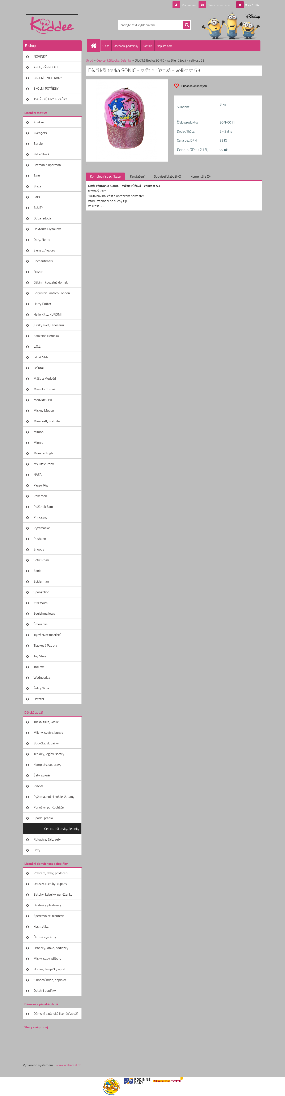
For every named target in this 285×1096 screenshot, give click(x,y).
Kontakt (147, 46)
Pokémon (40, 495)
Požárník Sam (43, 506)
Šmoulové (41, 624)
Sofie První (41, 559)
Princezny (40, 517)
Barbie (38, 143)
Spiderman (41, 581)
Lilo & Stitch (42, 357)
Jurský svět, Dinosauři (49, 325)
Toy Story (40, 656)
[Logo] (52, 24)
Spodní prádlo (43, 817)
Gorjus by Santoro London (52, 292)
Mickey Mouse (44, 410)
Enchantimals (43, 260)
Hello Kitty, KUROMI (47, 314)
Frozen (38, 271)
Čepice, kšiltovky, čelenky (61, 828)
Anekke (39, 122)
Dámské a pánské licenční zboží (56, 1013)
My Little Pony (44, 463)
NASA (38, 474)
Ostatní (39, 698)
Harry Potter (42, 303)
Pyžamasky (42, 527)
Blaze (37, 186)
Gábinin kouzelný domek (51, 282)
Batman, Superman (47, 164)
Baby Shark (42, 154)
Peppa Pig (41, 485)
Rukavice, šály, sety (47, 839)
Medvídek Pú (43, 399)
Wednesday (42, 677)
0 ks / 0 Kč (252, 5)
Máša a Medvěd (45, 378)
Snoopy (39, 549)
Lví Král (39, 367)
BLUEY (38, 207)
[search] (186, 25)
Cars (37, 196)
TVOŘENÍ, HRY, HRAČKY (50, 99)
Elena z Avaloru (44, 250)
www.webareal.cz (68, 1065)
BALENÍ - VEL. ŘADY (48, 77)
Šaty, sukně (42, 775)
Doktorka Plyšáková (47, 228)
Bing (37, 175)
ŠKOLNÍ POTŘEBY (46, 88)
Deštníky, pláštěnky (47, 905)
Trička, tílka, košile (46, 721)
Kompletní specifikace (105, 176)
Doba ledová (42, 218)
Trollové (39, 666)
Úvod (89, 60)
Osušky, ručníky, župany (50, 883)
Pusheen (40, 538)
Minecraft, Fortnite (47, 421)
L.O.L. (37, 346)
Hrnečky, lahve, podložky (51, 947)
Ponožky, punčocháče (49, 807)
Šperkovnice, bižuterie (49, 915)
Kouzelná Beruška (46, 335)
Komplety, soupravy (47, 764)
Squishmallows (44, 613)
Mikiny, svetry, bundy (48, 732)
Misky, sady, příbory (47, 958)
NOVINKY (40, 56)
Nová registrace (218, 5)
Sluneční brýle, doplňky (50, 979)
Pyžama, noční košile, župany (54, 796)
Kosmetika (41, 926)
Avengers (40, 132)
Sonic (37, 570)
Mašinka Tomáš (44, 389)
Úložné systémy (45, 937)
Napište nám (165, 46)
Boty (37, 849)
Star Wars (40, 602)
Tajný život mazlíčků (47, 634)
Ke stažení (137, 176)
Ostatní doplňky (45, 990)
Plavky (38, 785)
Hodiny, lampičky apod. (50, 969)
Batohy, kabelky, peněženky (53, 894)
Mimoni (39, 431)
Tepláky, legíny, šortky (49, 753)
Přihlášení (188, 5)
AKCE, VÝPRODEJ (46, 67)
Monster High (43, 453)
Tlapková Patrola (45, 645)
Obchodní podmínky (126, 46)
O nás (105, 46)
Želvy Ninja (41, 688)
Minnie (38, 442)
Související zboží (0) (167, 176)
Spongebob (42, 591)
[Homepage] (95, 45)
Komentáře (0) (200, 176)
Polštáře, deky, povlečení (51, 873)
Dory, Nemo (42, 239)
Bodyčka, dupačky (46, 743)
